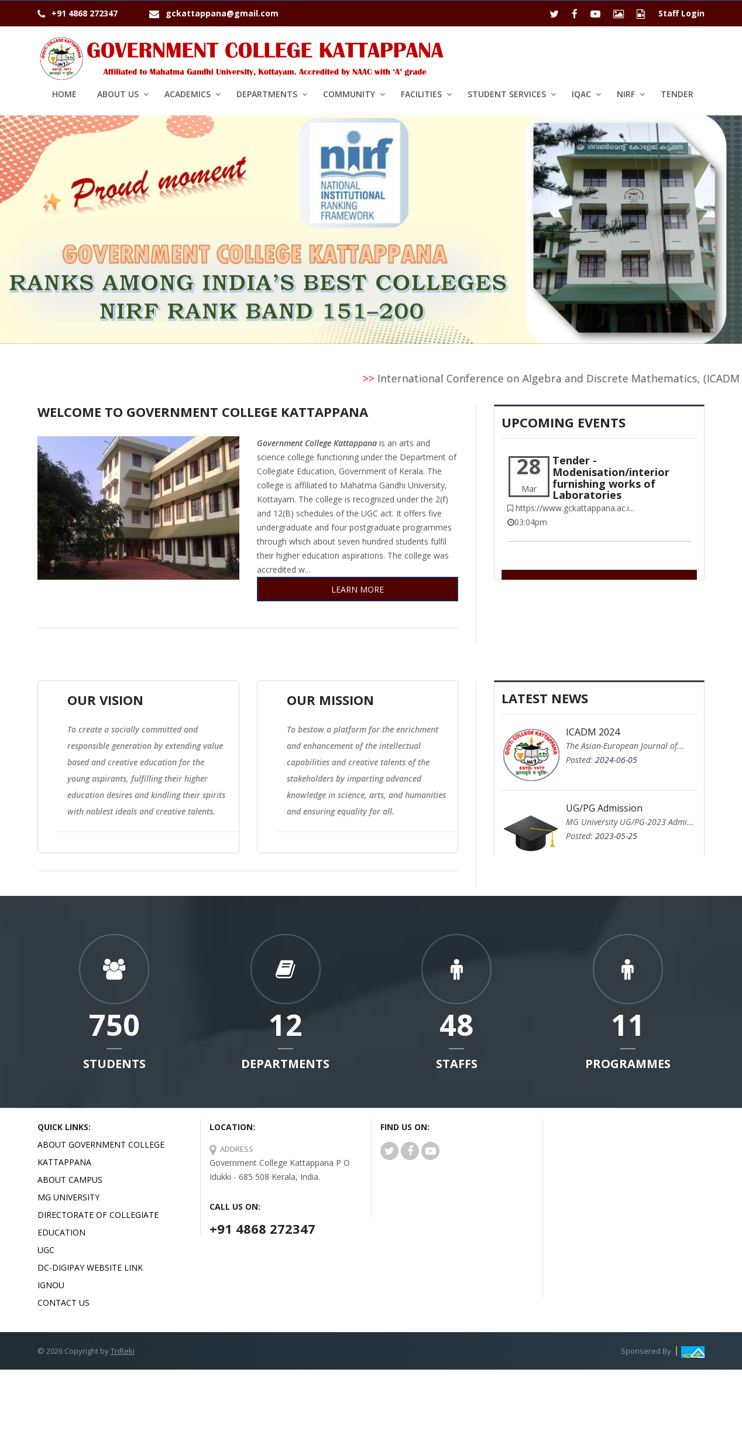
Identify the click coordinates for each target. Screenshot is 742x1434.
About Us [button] (118, 94)
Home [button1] (64, 94)
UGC (45, 1249)
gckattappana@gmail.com (222, 13)
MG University (68, 1197)
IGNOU (50, 1285)
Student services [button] (507, 94)
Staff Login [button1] (681, 13)
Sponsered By (646, 1351)
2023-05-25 (616, 835)
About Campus (69, 1179)
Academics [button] (187, 94)
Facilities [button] (421, 94)
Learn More (357, 589)
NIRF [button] (626, 94)
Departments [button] (266, 94)
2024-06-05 (616, 759)
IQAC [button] (581, 94)
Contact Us (63, 1302)
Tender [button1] (677, 94)
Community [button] (349, 94)
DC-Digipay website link (90, 1267)
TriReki (123, 1351)
